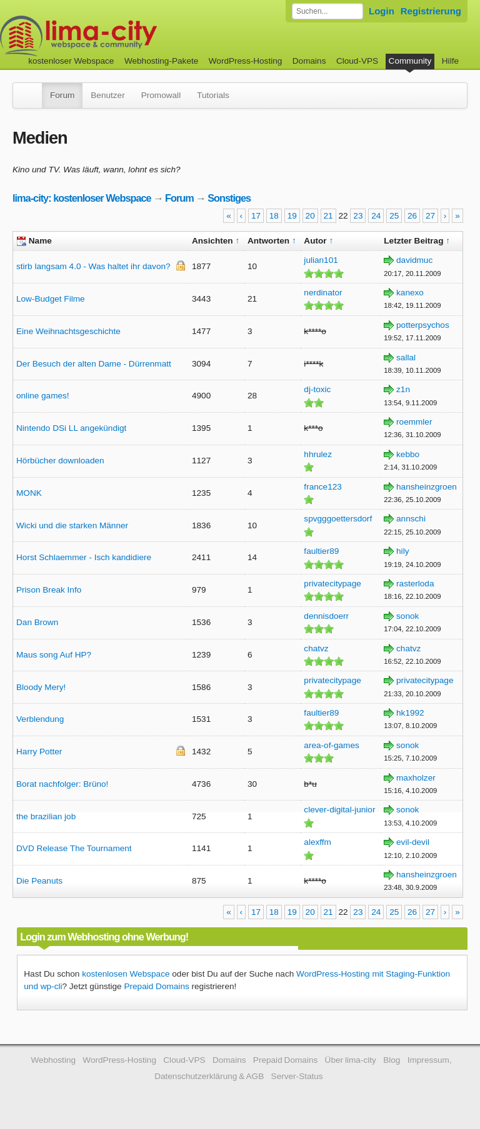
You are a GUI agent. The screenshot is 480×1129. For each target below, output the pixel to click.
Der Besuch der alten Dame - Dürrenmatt (93, 363)
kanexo (410, 292)
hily (402, 551)
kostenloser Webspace (71, 61)
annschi (411, 518)
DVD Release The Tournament (74, 848)
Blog (391, 1060)
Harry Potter (39, 751)
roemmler (414, 421)
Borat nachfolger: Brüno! (62, 784)
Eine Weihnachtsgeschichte (68, 331)
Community (410, 61)
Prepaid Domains (156, 986)
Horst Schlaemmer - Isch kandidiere (83, 557)
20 (310, 215)
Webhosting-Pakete (161, 61)
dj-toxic (317, 389)
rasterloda (415, 583)
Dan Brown (37, 622)
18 (274, 215)
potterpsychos (422, 325)
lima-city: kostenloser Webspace (81, 198)
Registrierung (431, 11)
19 (292, 215)
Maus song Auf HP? (53, 654)
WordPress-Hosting (245, 61)
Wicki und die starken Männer (72, 525)
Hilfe (450, 61)
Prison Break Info (48, 589)
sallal (406, 357)
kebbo (407, 454)
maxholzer (416, 777)
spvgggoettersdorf (338, 518)
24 (376, 215)
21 (328, 215)
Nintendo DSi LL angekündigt (71, 428)
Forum (62, 95)
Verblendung (40, 719)
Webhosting (53, 1060)
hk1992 (410, 712)
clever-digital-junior (339, 809)
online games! (42, 395)
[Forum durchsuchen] (327, 11)
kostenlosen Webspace (125, 974)
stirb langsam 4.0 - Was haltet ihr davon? (93, 266)
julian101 (321, 260)
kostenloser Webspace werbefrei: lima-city (125, 36)
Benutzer (107, 95)
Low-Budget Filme (50, 298)
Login (381, 11)
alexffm (317, 842)
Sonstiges (229, 198)
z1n (403, 389)
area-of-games (331, 745)
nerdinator (323, 292)
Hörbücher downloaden (60, 460)
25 (394, 215)
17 (256, 215)
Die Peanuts (39, 880)
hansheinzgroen (426, 486)
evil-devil (412, 842)
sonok (407, 616)
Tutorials (213, 95)
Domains (309, 61)
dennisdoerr (326, 616)
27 (430, 215)
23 (357, 215)
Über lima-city (350, 1060)
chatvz (316, 648)
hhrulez (318, 454)
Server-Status (297, 1076)
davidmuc (414, 260)
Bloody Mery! (41, 687)
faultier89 (321, 551)
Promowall (161, 95)
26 (412, 215)
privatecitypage (332, 583)
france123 (322, 486)
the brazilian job (46, 816)
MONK (29, 493)
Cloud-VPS (357, 61)
